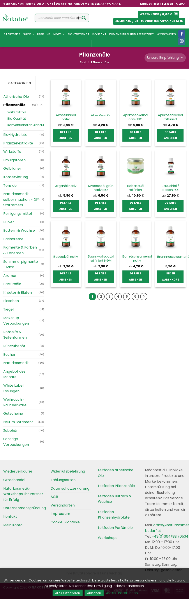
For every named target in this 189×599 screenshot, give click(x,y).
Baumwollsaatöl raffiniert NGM (101, 258)
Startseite (12, 34)
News (58, 34)
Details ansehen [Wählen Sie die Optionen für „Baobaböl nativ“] (65, 276)
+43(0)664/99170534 (170, 536)
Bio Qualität (16, 118)
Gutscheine (13, 413)
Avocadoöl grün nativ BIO (100, 188)
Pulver (8, 222)
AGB (54, 496)
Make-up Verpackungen (16, 320)
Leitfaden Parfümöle (115, 527)
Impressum (60, 513)
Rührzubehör (14, 345)
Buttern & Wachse (19, 230)
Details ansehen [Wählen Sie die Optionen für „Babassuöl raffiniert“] (135, 206)
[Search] (83, 18)
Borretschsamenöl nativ (137, 258)
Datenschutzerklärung (70, 488)
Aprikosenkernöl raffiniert (170, 117)
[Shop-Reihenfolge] (165, 57)
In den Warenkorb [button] (170, 276)
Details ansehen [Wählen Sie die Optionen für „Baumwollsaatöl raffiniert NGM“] (100, 276)
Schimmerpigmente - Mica (20, 264)
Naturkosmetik (16, 362)
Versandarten (63, 505)
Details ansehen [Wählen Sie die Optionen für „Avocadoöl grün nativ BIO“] (100, 206)
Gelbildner (12, 168)
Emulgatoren (14, 160)
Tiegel (8, 309)
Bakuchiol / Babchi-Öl (170, 188)
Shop (28, 34)
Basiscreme (13, 239)
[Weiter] (144, 296)
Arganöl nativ (65, 186)
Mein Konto (13, 525)
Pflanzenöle (14, 104)
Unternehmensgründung (24, 507)
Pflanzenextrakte (18, 143)
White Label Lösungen (13, 388)
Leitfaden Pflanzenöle (116, 485)
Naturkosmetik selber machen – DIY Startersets (21, 199)
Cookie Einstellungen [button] (121, 592)
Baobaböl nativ (65, 257)
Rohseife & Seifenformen (15, 334)
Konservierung (15, 177)
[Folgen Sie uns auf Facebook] (181, 34)
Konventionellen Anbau (25, 125)
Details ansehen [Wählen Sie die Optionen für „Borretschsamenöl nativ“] (135, 276)
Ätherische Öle (16, 96)
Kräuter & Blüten (17, 292)
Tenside (10, 185)
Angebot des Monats (14, 374)
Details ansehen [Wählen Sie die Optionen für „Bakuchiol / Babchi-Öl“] (170, 206)
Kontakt (99, 34)
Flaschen (11, 300)
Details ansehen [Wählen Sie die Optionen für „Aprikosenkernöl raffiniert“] (170, 135)
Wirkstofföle (16, 112)
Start (83, 62)
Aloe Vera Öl (100, 115)
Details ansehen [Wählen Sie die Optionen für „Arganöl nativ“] (65, 206)
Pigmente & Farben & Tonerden (20, 250)
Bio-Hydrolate (15, 134)
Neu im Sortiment (18, 422)
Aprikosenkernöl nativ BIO (135, 117)
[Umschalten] (41, 105)
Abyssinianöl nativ (66, 117)
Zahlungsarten (63, 479)
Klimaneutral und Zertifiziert (131, 34)
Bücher (9, 354)
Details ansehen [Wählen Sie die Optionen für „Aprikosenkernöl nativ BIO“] (135, 135)
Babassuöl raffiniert (135, 188)
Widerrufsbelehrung (68, 471)
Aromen (10, 275)
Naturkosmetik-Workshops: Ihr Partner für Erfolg (23, 494)
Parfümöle (12, 283)
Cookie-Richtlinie (65, 522)
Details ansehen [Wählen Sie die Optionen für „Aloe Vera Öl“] (100, 135)
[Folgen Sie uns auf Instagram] (181, 41)
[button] (159, 14)
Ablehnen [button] (94, 593)
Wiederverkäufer (17, 471)
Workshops (166, 34)
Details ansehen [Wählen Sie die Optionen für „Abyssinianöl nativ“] (65, 135)
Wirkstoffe (12, 151)
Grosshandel (14, 479)
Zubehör (10, 430)
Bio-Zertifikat (79, 34)
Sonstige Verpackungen (16, 441)
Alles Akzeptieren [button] (67, 593)
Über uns (43, 34)
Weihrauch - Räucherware (14, 402)
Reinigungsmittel (17, 213)
